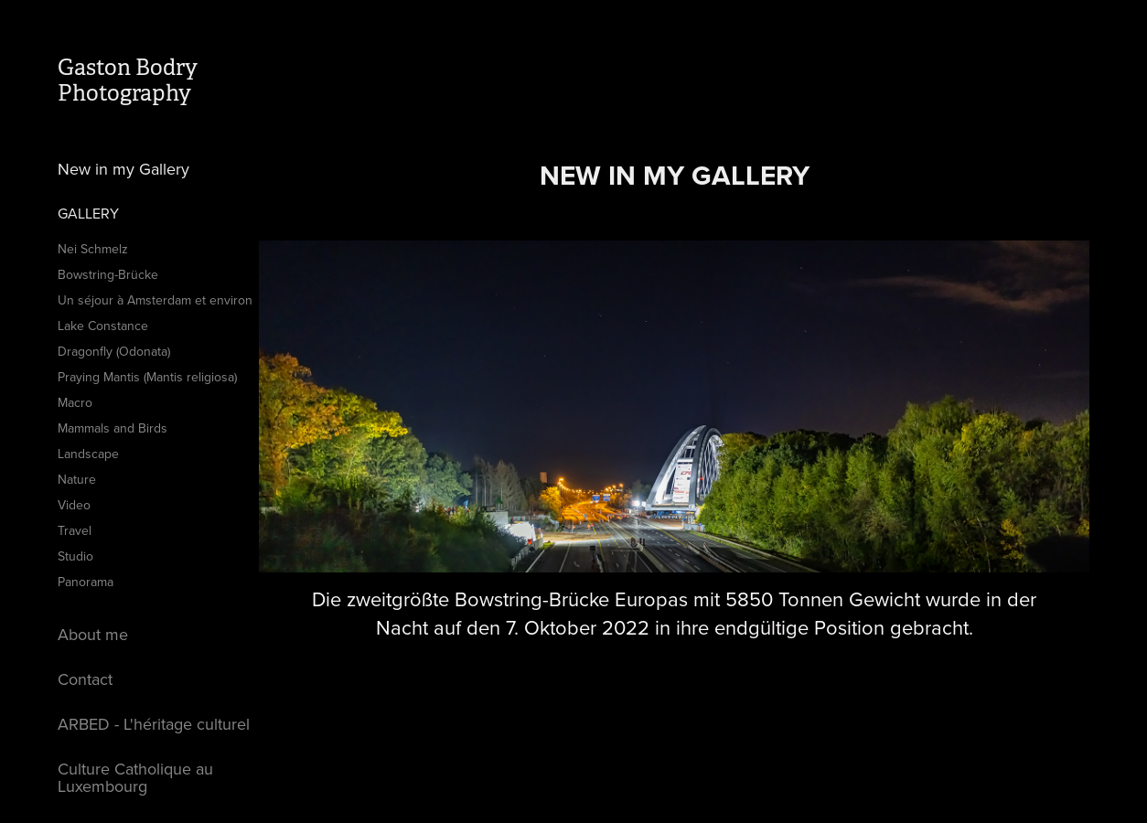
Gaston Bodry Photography (130, 80)
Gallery (88, 213)
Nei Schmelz (93, 249)
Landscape (88, 453)
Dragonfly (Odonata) (114, 351)
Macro (75, 402)
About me (93, 634)
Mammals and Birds (112, 428)
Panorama (85, 581)
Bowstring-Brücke (108, 274)
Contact (85, 679)
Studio (75, 556)
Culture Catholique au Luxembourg (135, 777)
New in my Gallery (123, 168)
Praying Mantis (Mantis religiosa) (147, 377)
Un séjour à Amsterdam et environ (155, 300)
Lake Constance (103, 325)
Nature (77, 479)
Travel (74, 530)
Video (74, 505)
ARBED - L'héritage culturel (154, 723)
